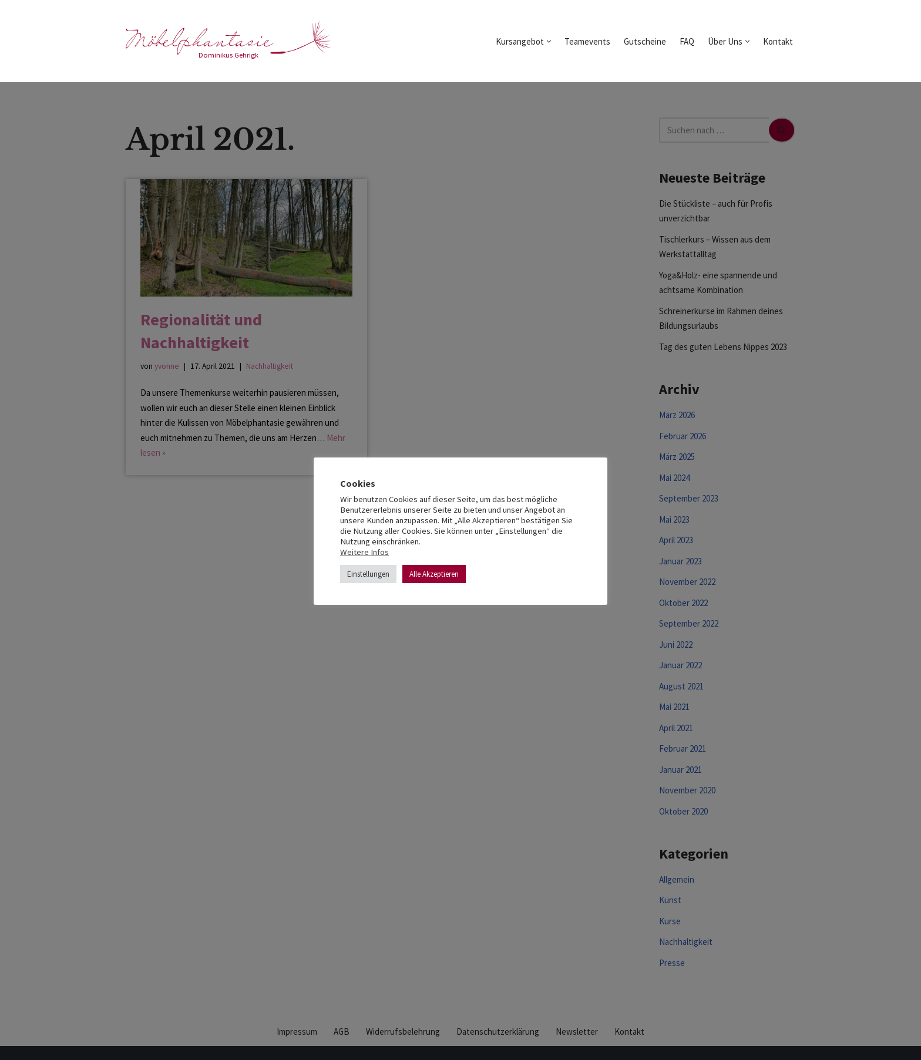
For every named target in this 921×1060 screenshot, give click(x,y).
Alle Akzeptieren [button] (434, 574)
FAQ (687, 41)
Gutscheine (645, 41)
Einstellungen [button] (368, 574)
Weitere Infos (364, 552)
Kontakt (778, 41)
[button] (549, 41)
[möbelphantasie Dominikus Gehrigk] (228, 41)
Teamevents (587, 41)
